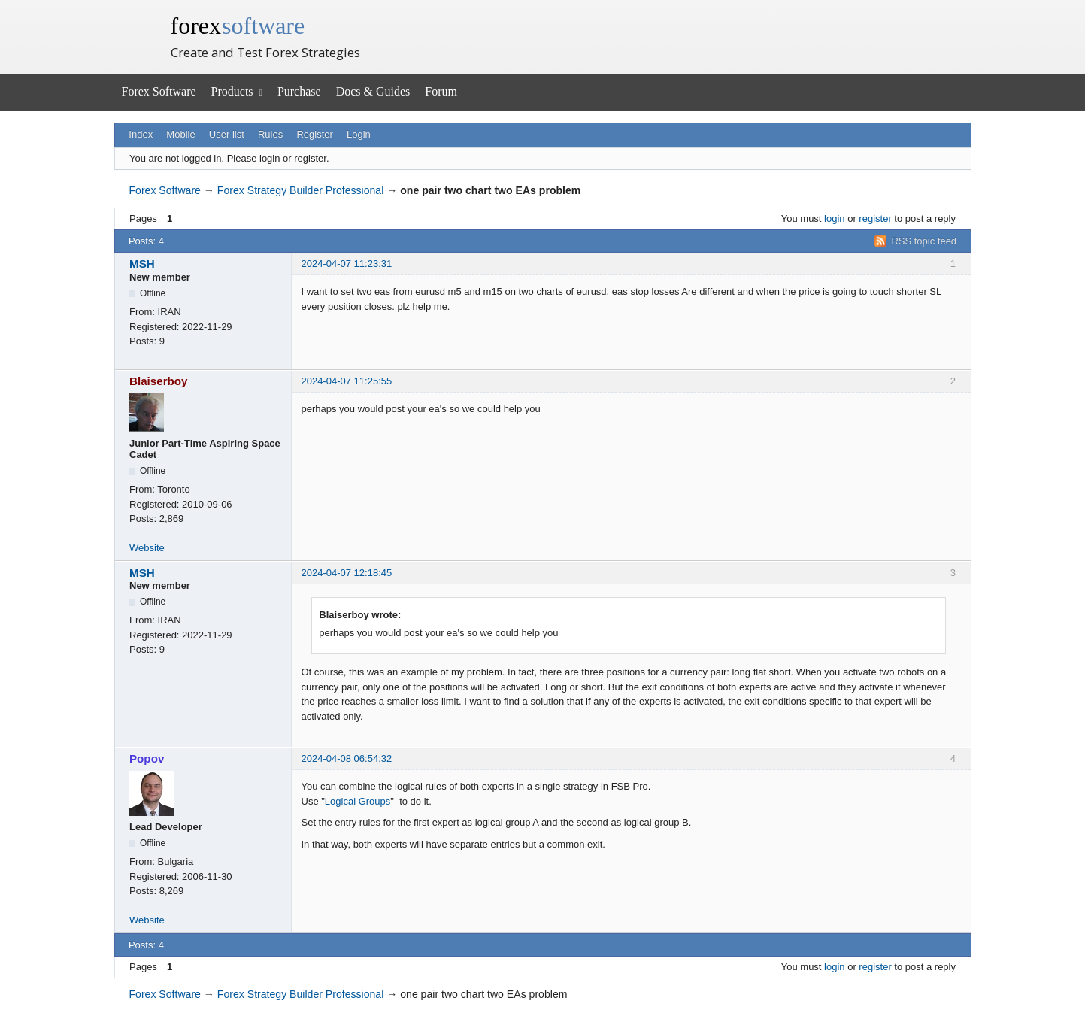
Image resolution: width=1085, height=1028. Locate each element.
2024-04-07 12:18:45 (347, 572)
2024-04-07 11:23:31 (347, 263)
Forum (441, 91)
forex (238, 25)
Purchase (299, 91)
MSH (142, 263)
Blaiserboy (158, 381)
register (875, 218)
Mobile (180, 134)
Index (141, 134)
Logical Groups (357, 801)
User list (226, 134)
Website (147, 547)
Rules (270, 134)
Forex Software (159, 91)
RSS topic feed (923, 241)
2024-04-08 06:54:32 (347, 758)
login (834, 218)
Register (314, 134)
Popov (146, 758)
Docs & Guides (373, 91)
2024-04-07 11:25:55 (347, 381)
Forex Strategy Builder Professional (300, 190)
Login (359, 134)
